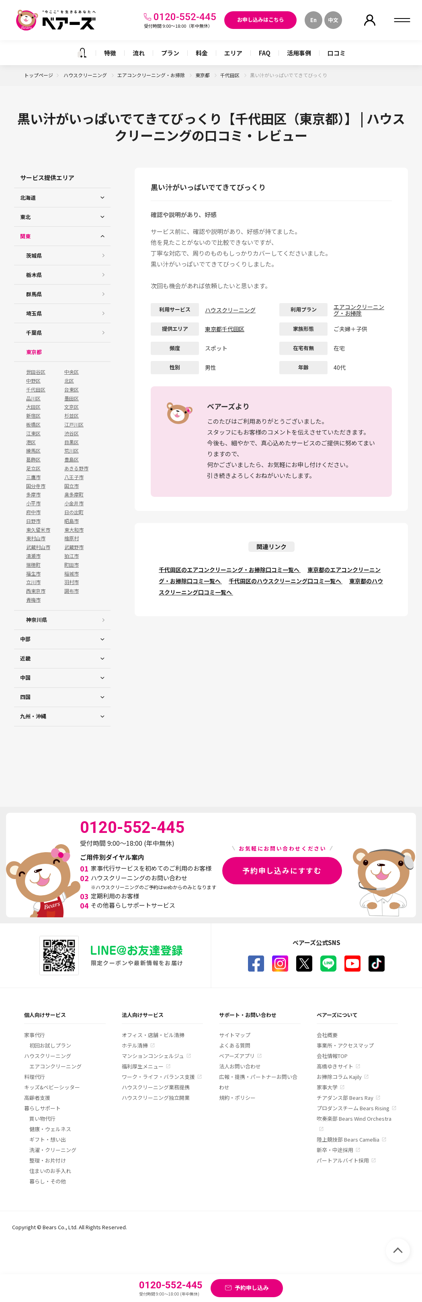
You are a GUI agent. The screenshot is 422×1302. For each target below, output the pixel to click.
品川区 (33, 398)
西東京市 (35, 591)
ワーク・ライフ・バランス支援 (158, 1077)
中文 (333, 20)
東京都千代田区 (224, 329)
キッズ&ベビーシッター (52, 1087)
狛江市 (71, 556)
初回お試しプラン (50, 1045)
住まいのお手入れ (50, 1171)
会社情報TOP (332, 1056)
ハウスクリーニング (86, 75)
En (313, 20)
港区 (31, 442)
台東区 (71, 389)
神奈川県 (36, 619)
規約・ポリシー (237, 1097)
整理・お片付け (47, 1160)
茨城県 (34, 255)
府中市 (33, 512)
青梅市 (33, 600)
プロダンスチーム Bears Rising (353, 1108)
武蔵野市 (74, 547)
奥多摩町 (74, 494)
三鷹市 (33, 477)
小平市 (33, 503)
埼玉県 (34, 313)
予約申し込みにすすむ (282, 870)
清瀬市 (33, 556)
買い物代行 (42, 1118)
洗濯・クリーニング (52, 1150)
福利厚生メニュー (143, 1066)
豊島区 (71, 459)
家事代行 (34, 1035)
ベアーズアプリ (237, 1056)
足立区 (33, 468)
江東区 (33, 433)
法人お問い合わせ (240, 1066)
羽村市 (71, 582)
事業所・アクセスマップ (345, 1045)
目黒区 (71, 442)
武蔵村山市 (38, 547)
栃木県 (34, 275)
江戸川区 (74, 424)
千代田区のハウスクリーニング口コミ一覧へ (285, 581)
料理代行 (34, 1077)
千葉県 (34, 332)
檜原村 (71, 538)
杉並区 (71, 415)
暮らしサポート (42, 1108)
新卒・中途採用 (335, 1150)
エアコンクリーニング (55, 1066)
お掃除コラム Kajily (339, 1077)
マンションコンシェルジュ (153, 1056)
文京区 (71, 407)
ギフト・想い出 (47, 1139)
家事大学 (327, 1087)
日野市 (33, 521)
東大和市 (74, 530)
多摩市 (33, 494)
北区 (69, 380)
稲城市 (71, 573)
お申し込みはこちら (260, 19)
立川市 (33, 582)
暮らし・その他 (47, 1181)
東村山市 (35, 538)
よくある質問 (234, 1045)
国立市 (71, 486)
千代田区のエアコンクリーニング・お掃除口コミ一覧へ (230, 570)
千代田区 (230, 75)
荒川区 (71, 450)
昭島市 (71, 521)
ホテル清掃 (135, 1045)
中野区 (33, 380)
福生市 (33, 573)
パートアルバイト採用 (343, 1160)
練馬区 (33, 450)
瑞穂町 (33, 565)
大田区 (33, 407)
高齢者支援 (37, 1097)
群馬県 (34, 294)
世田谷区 (35, 372)
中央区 (71, 372)
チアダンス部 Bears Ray (345, 1097)
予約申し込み (251, 1288)
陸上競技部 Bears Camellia (348, 1139)
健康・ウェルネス (50, 1129)
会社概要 (327, 1035)
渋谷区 (71, 433)
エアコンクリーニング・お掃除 (151, 75)
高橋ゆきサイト (335, 1066)
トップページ (38, 75)
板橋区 (33, 424)
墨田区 (71, 398)
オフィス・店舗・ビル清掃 (153, 1035)
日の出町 (74, 512)
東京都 (203, 75)
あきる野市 (76, 468)
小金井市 (74, 503)
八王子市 (74, 477)
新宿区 (33, 415)
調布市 (71, 591)
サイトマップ (234, 1035)
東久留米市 (38, 530)
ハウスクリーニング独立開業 (156, 1097)
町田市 (71, 565)
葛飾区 (33, 459)
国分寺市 (35, 486)
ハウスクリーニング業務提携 (156, 1087)
